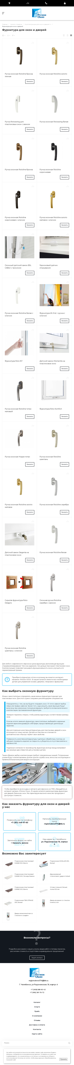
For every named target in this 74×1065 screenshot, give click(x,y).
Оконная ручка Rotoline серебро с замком (50, 601)
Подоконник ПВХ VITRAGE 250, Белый (24, 901)
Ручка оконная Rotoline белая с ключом (19, 314)
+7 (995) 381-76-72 (37, 992)
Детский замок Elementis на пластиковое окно (52, 362)
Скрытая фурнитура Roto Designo (16, 601)
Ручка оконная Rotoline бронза (19, 170)
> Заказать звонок (19, 843)
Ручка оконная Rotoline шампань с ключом (15, 649)
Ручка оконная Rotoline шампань (50, 458)
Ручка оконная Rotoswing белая (54, 122)
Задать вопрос (37, 958)
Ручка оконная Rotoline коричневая (50, 171)
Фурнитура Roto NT (14, 361)
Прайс (37, 1011)
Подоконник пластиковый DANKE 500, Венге (24, 862)
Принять (63, 1059)
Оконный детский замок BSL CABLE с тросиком (18, 266)
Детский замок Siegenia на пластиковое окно (17, 553)
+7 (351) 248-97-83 (19, 823)
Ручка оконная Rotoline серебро (54, 505)
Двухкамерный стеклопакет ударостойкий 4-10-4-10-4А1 (60, 876)
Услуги (37, 1007)
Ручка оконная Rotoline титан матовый (18, 410)
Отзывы (37, 1020)
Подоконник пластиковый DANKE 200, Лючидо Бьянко (25, 875)
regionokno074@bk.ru (54, 824)
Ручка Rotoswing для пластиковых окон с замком (17, 123)
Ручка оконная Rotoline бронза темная (19, 75)
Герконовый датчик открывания (49, 266)
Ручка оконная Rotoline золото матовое (18, 506)
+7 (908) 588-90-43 (38, 990)
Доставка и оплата (37, 1025)
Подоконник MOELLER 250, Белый (59, 862)
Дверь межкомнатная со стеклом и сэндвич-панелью (24, 915)
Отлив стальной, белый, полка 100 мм (58, 888)
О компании (37, 1016)
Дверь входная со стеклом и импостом (60, 901)
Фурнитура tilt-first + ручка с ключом (52, 314)
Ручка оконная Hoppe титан (17, 457)
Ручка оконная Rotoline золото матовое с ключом (53, 218)
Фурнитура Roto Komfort (51, 409)
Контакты (37, 1029)
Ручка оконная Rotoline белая (53, 552)
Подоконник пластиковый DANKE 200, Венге (24, 888)
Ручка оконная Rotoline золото (53, 74)
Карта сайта (37, 1034)
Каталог (37, 1002)
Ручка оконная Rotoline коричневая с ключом (15, 218)
